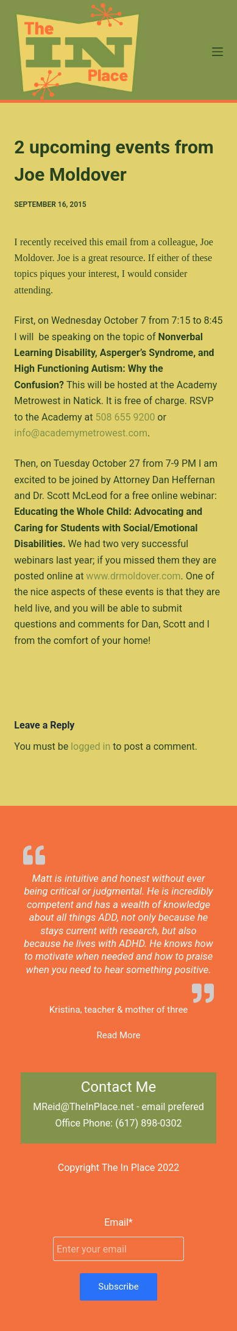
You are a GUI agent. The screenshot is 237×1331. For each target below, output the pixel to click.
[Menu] (217, 51)
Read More (118, 1035)
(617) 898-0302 (148, 1123)
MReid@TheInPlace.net (83, 1107)
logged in (90, 746)
